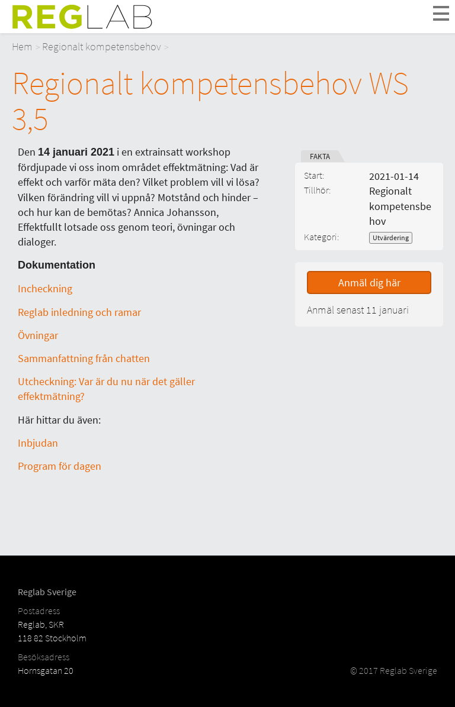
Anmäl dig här (369, 282)
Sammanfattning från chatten (84, 358)
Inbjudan (38, 443)
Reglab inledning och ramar (79, 312)
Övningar (38, 335)
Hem (22, 46)
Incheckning (45, 288)
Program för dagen (59, 466)
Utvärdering (391, 237)
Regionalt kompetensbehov (101, 46)
